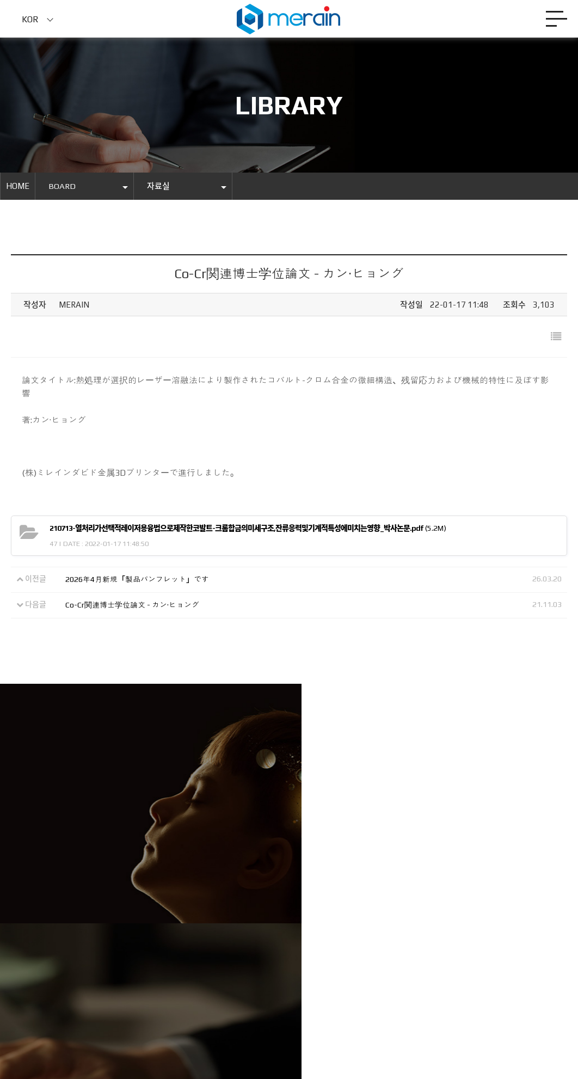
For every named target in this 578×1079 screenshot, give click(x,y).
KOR (30, 19)
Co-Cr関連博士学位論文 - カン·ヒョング (132, 605)
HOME (17, 186)
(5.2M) (248, 528)
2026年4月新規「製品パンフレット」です (137, 580)
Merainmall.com (169, 999)
